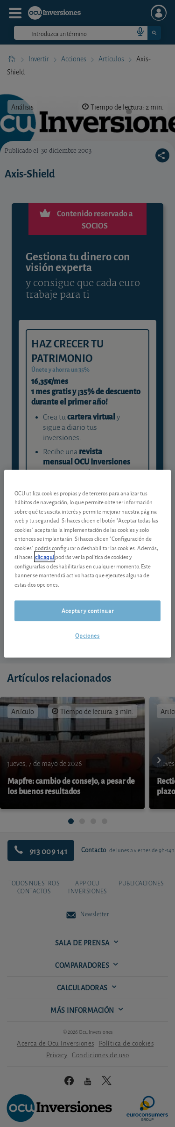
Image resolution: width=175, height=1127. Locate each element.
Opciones (87, 635)
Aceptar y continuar (87, 610)
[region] (87, 563)
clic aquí (44, 556)
